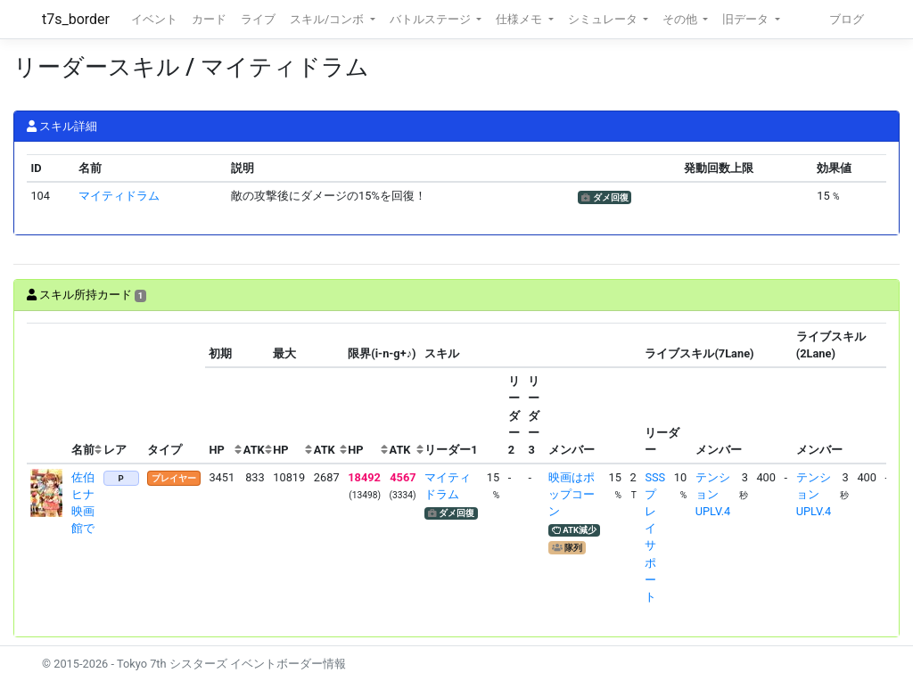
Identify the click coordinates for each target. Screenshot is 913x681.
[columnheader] (47, 394)
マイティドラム (119, 195)
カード (209, 19)
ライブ (258, 19)
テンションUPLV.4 (712, 494)
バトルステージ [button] (431, 19)
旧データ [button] (746, 19)
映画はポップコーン (571, 494)
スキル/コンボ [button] (328, 19)
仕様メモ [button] (520, 19)
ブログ (846, 19)
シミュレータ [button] (604, 19)
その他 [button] (681, 19)
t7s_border (76, 19)
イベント (154, 19)
